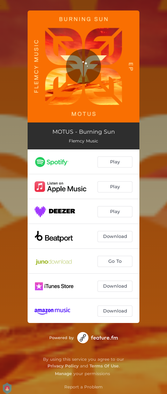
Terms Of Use (104, 365)
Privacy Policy (63, 365)
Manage (63, 373)
